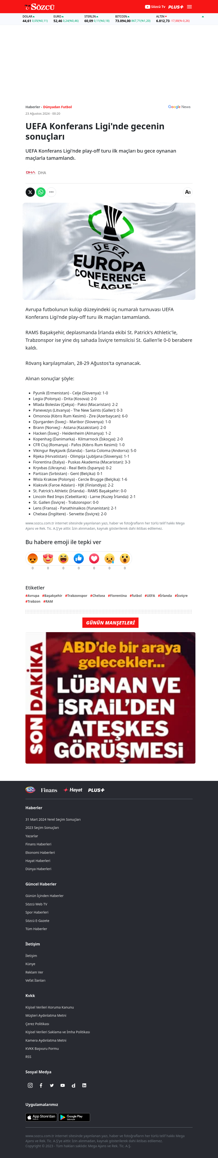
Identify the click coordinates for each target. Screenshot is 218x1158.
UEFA (151, 595)
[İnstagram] (30, 1085)
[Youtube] (62, 1085)
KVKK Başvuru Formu (42, 1048)
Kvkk (30, 995)
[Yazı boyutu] (188, 192)
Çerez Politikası (37, 1023)
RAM (49, 601)
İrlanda (166, 595)
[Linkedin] (84, 1085)
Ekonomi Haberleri (40, 852)
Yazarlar (31, 836)
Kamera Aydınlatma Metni (45, 1040)
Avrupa (33, 595)
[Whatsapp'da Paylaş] (41, 192)
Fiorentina (118, 595)
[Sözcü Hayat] (72, 790)
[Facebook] (41, 1085)
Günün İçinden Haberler (44, 895)
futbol (137, 595)
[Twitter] (52, 1085)
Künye (30, 964)
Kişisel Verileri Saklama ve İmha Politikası (57, 1032)
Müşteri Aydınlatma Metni (45, 1015)
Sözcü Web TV (36, 904)
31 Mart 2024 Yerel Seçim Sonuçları (53, 819)
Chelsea (98, 595)
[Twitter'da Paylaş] (30, 192)
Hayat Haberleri (37, 860)
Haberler (33, 807)
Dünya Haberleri (38, 869)
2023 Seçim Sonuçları (42, 827)
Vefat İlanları (35, 980)
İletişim (32, 944)
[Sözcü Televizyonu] (30, 790)
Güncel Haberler (40, 884)
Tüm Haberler (36, 928)
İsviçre (182, 595)
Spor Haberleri (36, 912)
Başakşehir (53, 595)
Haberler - (33, 107)
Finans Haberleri (38, 844)
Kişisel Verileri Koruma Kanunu (49, 1007)
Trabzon (34, 601)
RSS (28, 1056)
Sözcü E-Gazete (37, 920)
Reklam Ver (34, 972)
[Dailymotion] (73, 1085)
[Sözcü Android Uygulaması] (74, 1117)
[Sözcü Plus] (96, 790)
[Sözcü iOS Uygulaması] (41, 1117)
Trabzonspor (77, 595)
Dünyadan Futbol (57, 107)
